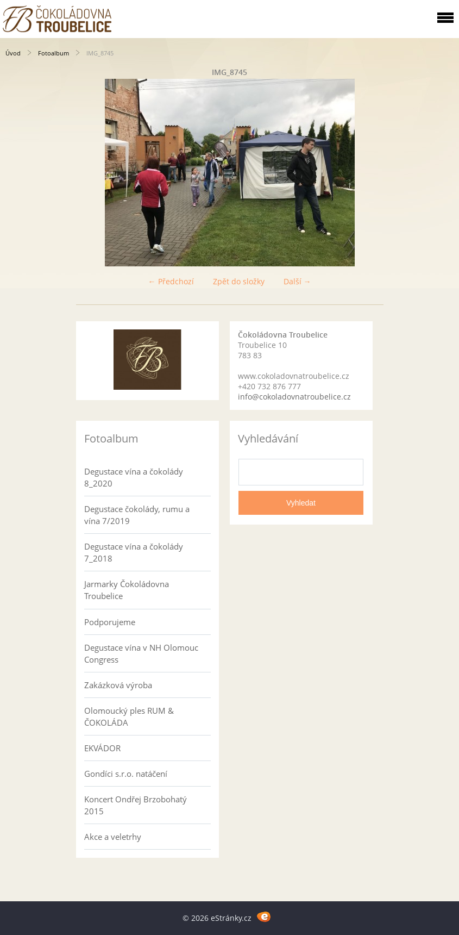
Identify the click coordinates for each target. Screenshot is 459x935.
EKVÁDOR (102, 748)
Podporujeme (109, 621)
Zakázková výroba (118, 685)
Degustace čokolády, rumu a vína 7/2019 (137, 514)
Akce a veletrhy (112, 836)
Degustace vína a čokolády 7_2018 (133, 552)
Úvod (13, 53)
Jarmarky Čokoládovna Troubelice (126, 589)
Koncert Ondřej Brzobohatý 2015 (135, 805)
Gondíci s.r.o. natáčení (125, 773)
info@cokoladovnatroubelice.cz (294, 396)
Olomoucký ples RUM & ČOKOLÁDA (129, 716)
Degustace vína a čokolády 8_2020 (133, 477)
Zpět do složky (239, 281)
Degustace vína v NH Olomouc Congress (141, 653)
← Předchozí (171, 281)
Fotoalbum (53, 53)
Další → (297, 281)
